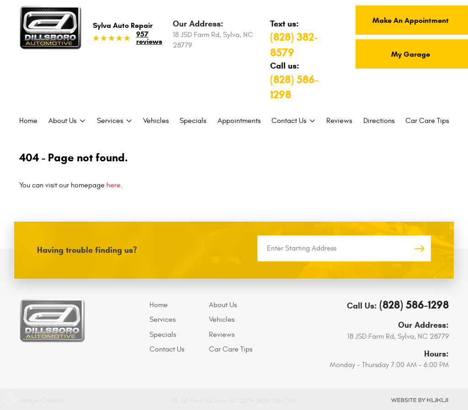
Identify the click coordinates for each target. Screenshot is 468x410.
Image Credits (41, 400)
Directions (378, 121)
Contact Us (288, 121)
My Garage (410, 54)
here (113, 185)
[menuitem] (28, 121)
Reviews (339, 121)
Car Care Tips (427, 121)
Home (28, 121)
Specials (193, 121)
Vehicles (156, 121)
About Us (62, 121)
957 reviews (149, 38)
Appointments (239, 121)
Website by (419, 400)
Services (110, 121)
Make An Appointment (410, 20)
